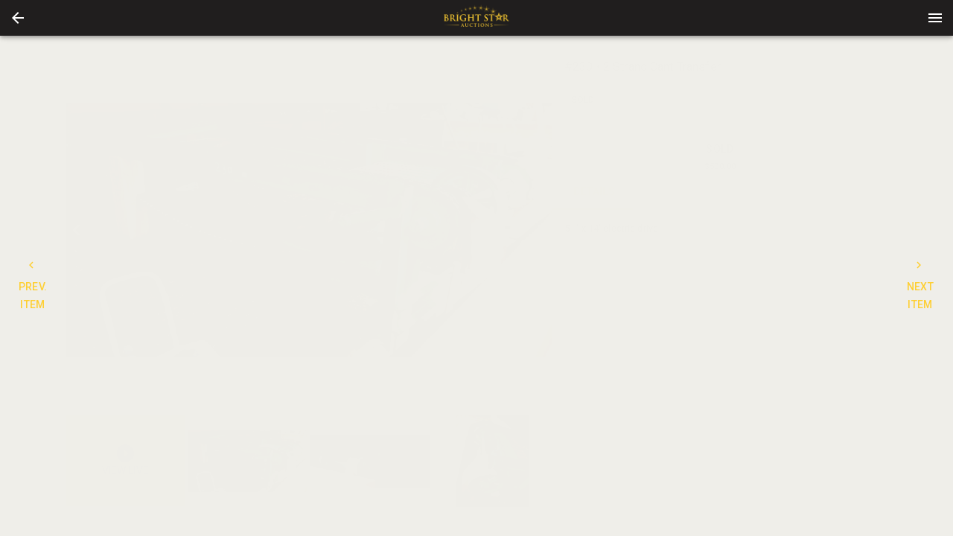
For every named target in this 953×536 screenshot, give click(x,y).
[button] (18, 18)
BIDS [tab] (846, 192)
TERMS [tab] (762, 192)
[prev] (77, 230)
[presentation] (476, 17)
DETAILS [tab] (594, 192)
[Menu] (935, 18)
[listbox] (309, 230)
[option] (309, 230)
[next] (541, 230)
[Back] (18, 18)
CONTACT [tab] (679, 192)
